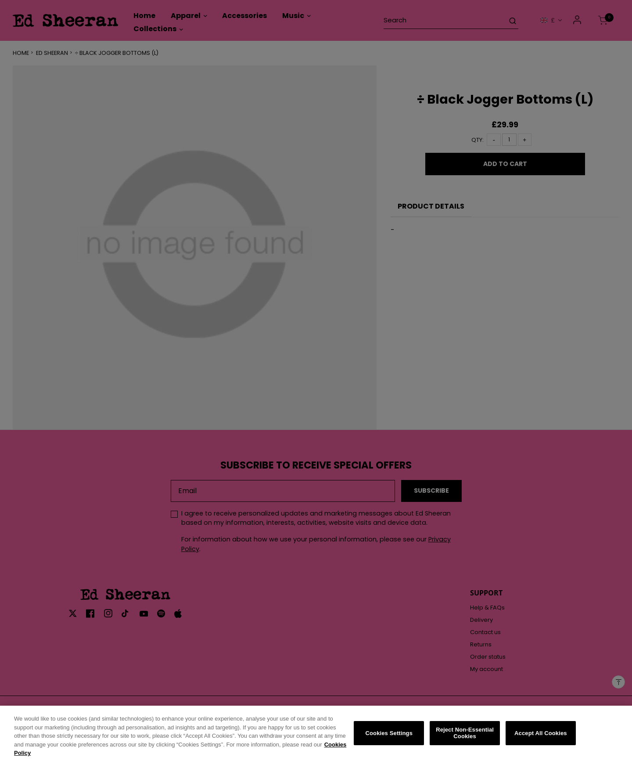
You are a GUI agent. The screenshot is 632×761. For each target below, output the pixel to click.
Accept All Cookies (540, 738)
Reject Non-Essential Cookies (465, 738)
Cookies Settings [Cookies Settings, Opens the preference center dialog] (389, 738)
